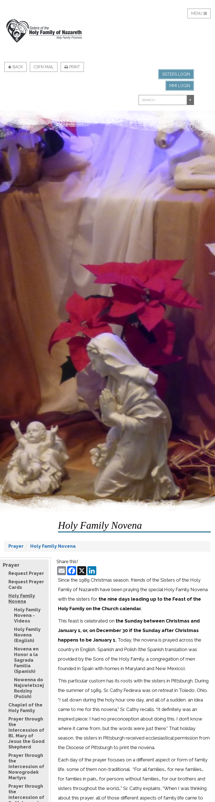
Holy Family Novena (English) (27, 635)
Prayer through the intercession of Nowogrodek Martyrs (26, 766)
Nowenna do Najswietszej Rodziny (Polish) (29, 688)
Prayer (16, 546)
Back (15, 67)
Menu (199, 13)
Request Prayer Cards (26, 584)
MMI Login (179, 85)
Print (72, 67)
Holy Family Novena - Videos (27, 615)
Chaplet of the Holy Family (25, 707)
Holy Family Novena (53, 546)
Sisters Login (176, 74)
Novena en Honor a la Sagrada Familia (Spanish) (26, 660)
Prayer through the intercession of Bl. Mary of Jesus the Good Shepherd (26, 733)
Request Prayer (26, 573)
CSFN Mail (44, 67)
